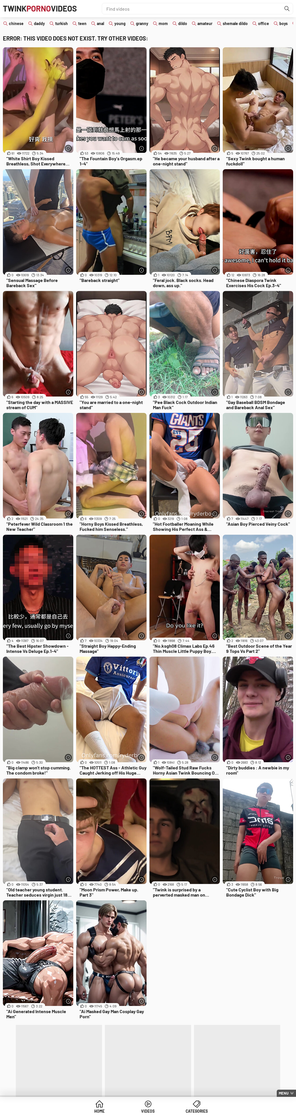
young (120, 23)
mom (163, 23)
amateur (204, 23)
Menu (284, 1093)
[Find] (287, 9)
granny (142, 23)
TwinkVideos (40, 9)
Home (104, 1111)
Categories (191, 1111)
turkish (61, 23)
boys (283, 23)
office (263, 23)
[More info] (68, 148)
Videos (148, 1111)
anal (100, 23)
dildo (182, 23)
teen (82, 23)
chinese (16, 23)
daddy (39, 23)
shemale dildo (235, 23)
